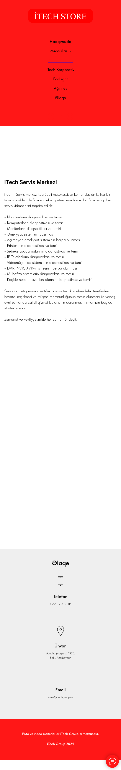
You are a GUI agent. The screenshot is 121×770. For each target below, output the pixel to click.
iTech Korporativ (60, 69)
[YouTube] (70, 116)
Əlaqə (60, 97)
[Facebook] (51, 116)
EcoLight (60, 78)
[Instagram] (60, 116)
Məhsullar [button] (59, 50)
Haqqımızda (60, 41)
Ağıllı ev (60, 88)
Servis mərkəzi (60, 60)
